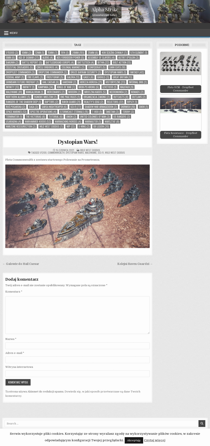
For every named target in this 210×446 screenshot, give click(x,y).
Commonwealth (56, 152)
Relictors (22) (115, 102)
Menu (14, 33)
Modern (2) (74, 92)
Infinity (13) (12, 87)
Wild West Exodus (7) (51, 126)
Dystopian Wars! (78, 141)
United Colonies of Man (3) (95, 117)
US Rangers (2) (121, 117)
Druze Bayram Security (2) (86, 72)
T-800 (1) (97, 112)
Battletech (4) (86, 62)
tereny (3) (128, 112)
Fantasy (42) (137, 72)
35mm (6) (93, 53)
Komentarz (13, 291)
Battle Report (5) (32, 62)
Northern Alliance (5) (18, 97)
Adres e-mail (14, 353)
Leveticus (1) (109, 87)
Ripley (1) (132, 102)
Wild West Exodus (90, 150)
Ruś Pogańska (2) (15, 107)
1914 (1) (64, 53)
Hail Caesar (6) (50, 82)
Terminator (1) (14, 117)
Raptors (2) (51, 102)
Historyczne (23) (115, 82)
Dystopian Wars (75, 152)
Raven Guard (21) (71, 102)
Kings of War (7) (66, 87)
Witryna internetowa (19, 366)
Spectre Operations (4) (43, 112)
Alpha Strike (105, 9)
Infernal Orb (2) (138, 82)
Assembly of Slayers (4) (101, 57)
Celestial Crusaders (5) (19, 67)
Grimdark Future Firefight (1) (22, 82)
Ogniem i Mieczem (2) (45, 97)
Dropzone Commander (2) (52, 72)
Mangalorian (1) (34, 92)
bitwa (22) (103, 62)
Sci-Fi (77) (75, 107)
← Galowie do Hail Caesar (20, 263)
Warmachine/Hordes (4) (68, 122)
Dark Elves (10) (117, 67)
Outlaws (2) (139, 97)
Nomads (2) (137, 92)
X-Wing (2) (84, 126)
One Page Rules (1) (70, 97)
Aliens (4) (47, 57)
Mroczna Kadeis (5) (95, 92)
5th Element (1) (138, 53)
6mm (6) (10, 57)
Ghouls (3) (103, 77)
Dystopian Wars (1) (115, 72)
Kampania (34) (45, 87)
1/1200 (43, 152)
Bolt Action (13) (122, 62)
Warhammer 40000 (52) (38, 122)
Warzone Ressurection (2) (21, 126)
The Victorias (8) (35, 117)
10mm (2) (26, 53)
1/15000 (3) (12, 53)
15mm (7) (52, 53)
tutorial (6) (56, 117)
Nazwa (10, 339)
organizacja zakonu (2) (96, 97)
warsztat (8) (112, 122)
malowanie (91, 152)
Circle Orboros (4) (47, 67)
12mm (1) (39, 53)
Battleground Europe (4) (60, 62)
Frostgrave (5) (55, 77)
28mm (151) (78, 53)
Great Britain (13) (122, 77)
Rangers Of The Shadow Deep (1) (23, 102)
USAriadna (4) (13, 122)
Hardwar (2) (69, 82)
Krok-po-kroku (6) (89, 87)
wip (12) (70, 126)
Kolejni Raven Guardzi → (135, 263)
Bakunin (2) (12, 62)
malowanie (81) (14, 92)
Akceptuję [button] (134, 440)
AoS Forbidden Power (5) (70, 57)
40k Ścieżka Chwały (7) (114, 53)
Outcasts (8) (120, 97)
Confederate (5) (97, 67)
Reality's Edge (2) (93, 102)
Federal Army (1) (15, 77)
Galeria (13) (73, 77)
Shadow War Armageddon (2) (101, 107)
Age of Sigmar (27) (28, 57)
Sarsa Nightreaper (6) (54, 107)
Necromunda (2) (118, 92)
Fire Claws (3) (35, 77)
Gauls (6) (88, 77)
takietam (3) (112, 112)
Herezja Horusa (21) (91, 82)
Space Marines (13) (16, 112)
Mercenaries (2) (56, 92)
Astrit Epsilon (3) (128, 57)
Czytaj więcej (154, 440)
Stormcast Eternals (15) (74, 112)
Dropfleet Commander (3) (20, 72)
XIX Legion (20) (101, 126)
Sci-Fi (101, 152)
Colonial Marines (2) (73, 67)
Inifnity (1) (28, 87)
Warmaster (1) (93, 122)
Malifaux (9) (127, 87)
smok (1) (143, 107)
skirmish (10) (128, 107)
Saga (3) (33, 107)
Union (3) (71, 117)
